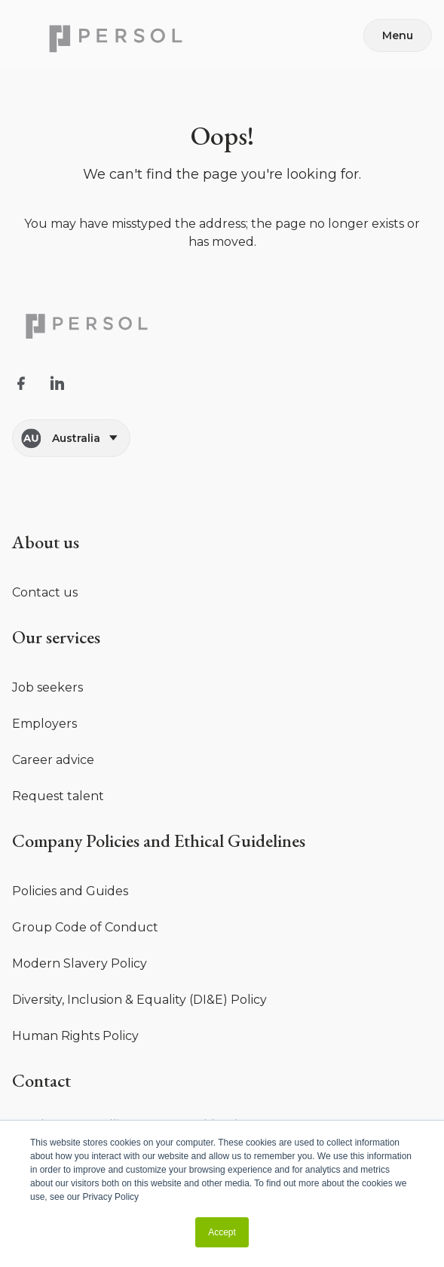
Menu (397, 35)
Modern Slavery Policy (79, 963)
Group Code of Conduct (85, 927)
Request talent (58, 796)
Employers (44, 723)
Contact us (45, 592)
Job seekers (47, 687)
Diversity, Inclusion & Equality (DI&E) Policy (139, 999)
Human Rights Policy (75, 1036)
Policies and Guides (70, 891)
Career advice (53, 760)
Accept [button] (222, 1232)
